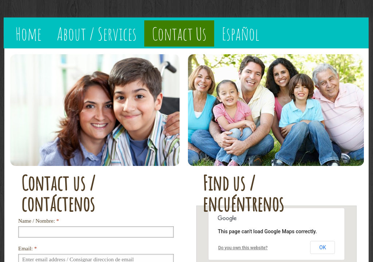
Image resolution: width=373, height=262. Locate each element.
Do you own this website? (243, 247)
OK (322, 247)
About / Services (97, 33)
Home (28, 33)
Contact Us (179, 33)
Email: (27, 248)
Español (240, 33)
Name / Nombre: (38, 221)
